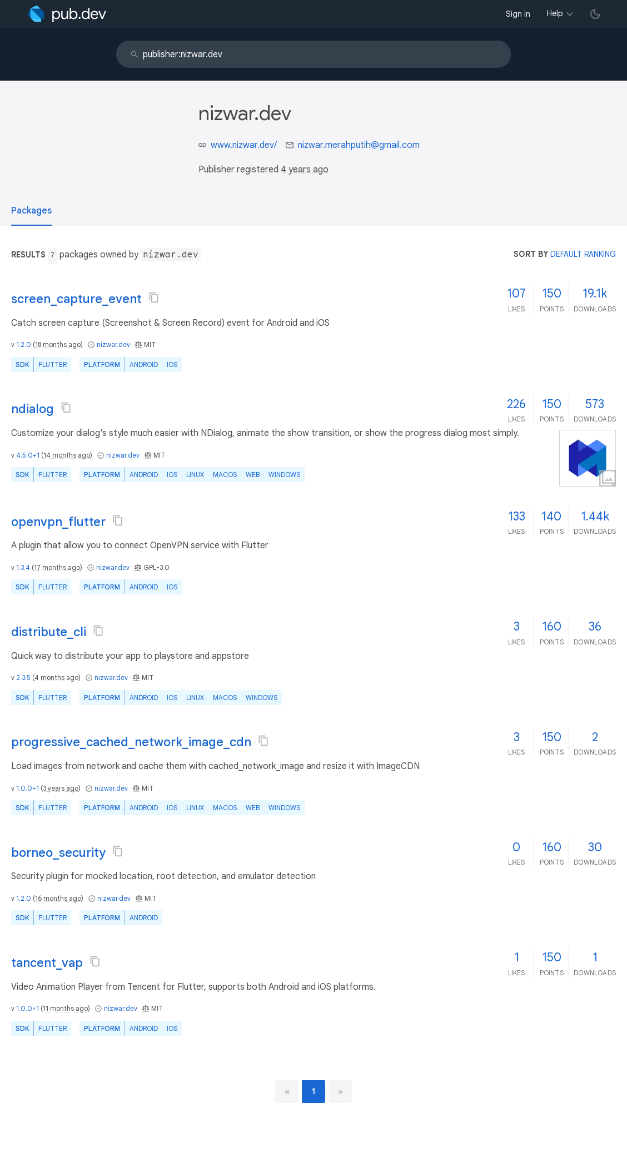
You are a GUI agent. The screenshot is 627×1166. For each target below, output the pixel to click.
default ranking (583, 254)
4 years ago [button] (305, 169)
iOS (172, 364)
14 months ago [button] (66, 455)
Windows (284, 474)
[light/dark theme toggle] (595, 14)
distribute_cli (48, 631)
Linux (195, 474)
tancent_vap (47, 962)
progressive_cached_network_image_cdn (131, 742)
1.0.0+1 (27, 788)
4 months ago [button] (56, 677)
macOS (225, 474)
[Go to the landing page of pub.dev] (67, 14)
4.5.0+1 (27, 455)
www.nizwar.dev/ (244, 145)
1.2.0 (23, 344)
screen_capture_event (76, 298)
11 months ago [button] (65, 1008)
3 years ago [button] (60, 788)
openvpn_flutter (58, 521)
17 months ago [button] (57, 567)
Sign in (518, 14)
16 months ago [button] (58, 898)
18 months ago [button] (58, 344)
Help (555, 13)
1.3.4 (23, 567)
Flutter (52, 364)
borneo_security (58, 852)
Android (144, 364)
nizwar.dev (113, 344)
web (253, 474)
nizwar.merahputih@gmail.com (359, 145)
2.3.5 (23, 677)
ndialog (32, 408)
